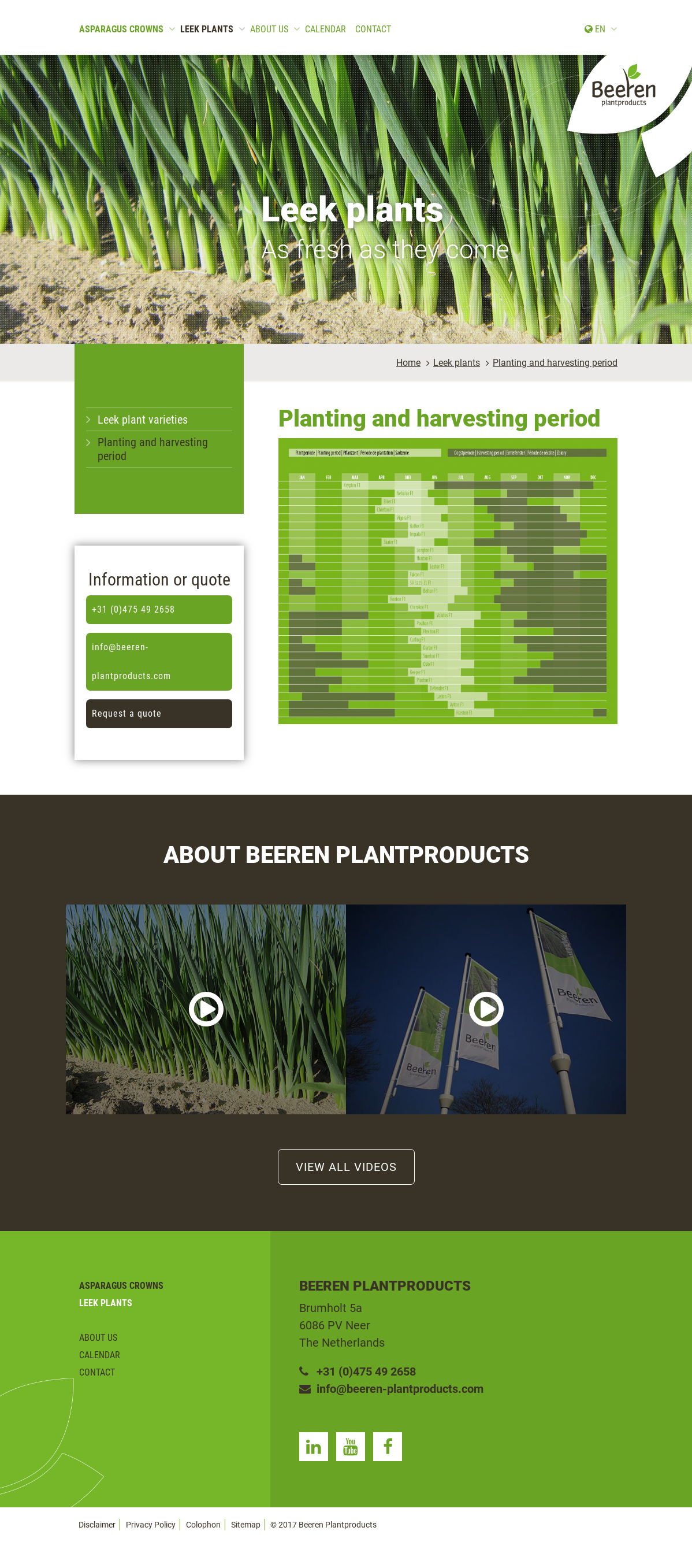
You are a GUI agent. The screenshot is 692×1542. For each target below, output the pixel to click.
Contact (373, 29)
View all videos (346, 1167)
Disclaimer (97, 1524)
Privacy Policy (151, 1524)
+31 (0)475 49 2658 (133, 609)
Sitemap (246, 1524)
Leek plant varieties (143, 420)
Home (408, 362)
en (595, 29)
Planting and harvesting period (555, 362)
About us (269, 29)
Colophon (203, 1524)
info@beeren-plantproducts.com (131, 661)
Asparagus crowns (121, 29)
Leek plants (206, 29)
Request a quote (127, 713)
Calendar (325, 29)
